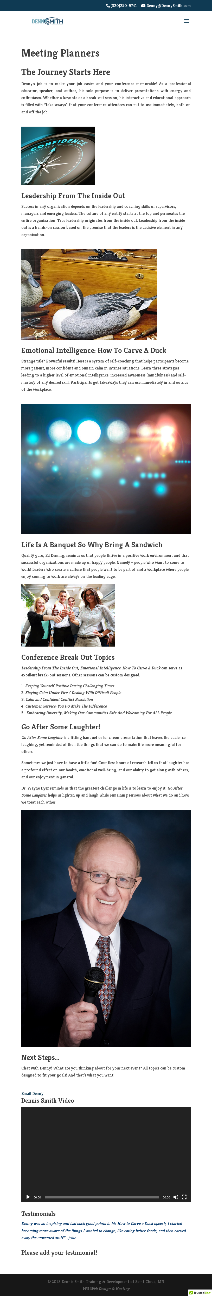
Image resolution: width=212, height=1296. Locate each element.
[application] (106, 1154)
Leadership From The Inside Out (73, 195)
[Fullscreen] (184, 1197)
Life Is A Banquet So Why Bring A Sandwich (92, 544)
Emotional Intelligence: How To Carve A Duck (93, 350)
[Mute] (175, 1197)
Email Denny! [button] (32, 1093)
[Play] (28, 1197)
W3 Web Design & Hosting (106, 1288)
